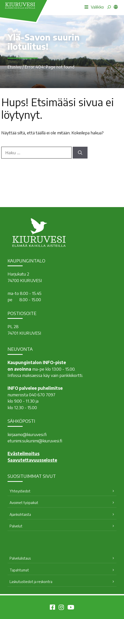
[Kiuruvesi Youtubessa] (70, 608)
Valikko (94, 7)
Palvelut (16, 526)
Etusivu (14, 66)
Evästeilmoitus (23, 453)
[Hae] (80, 153)
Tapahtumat (19, 570)
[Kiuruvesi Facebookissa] (52, 608)
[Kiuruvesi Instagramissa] (61, 608)
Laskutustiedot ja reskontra (31, 581)
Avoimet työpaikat (24, 502)
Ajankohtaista (20, 514)
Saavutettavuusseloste (32, 460)
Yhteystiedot (20, 491)
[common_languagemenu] (115, 7)
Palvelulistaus (20, 558)
